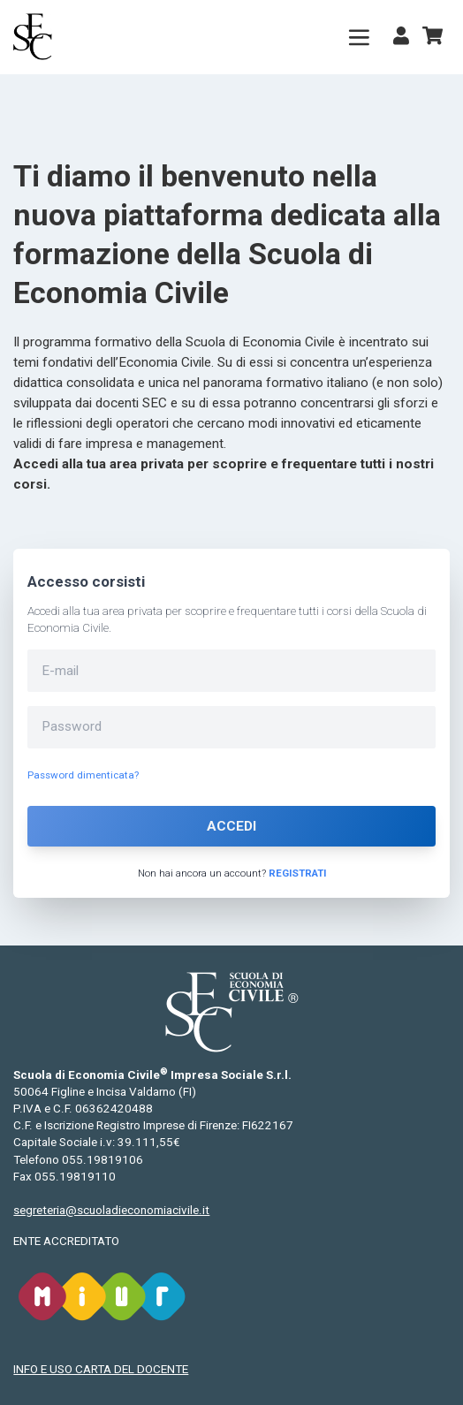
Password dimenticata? (83, 775)
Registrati (297, 873)
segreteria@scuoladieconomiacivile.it (111, 1210)
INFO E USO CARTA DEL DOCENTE (100, 1369)
